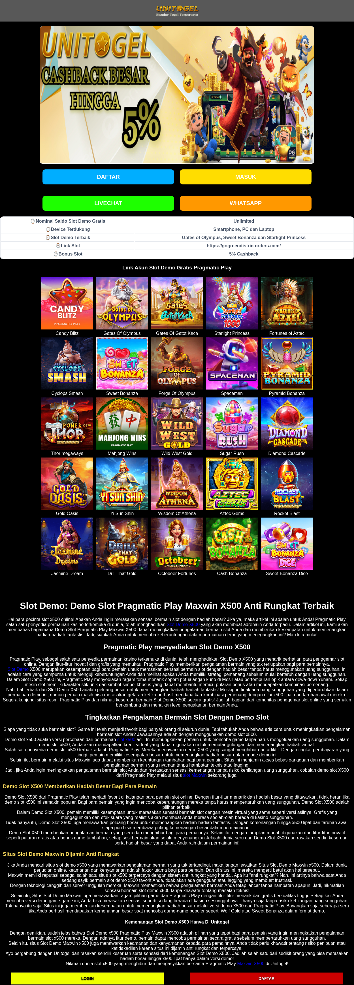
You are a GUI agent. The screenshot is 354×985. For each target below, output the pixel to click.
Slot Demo (18, 669)
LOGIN (87, 978)
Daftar (108, 177)
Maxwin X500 (251, 963)
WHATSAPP (246, 203)
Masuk (245, 177)
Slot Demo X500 (183, 624)
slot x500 (126, 739)
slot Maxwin (195, 775)
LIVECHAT (108, 203)
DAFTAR (267, 978)
